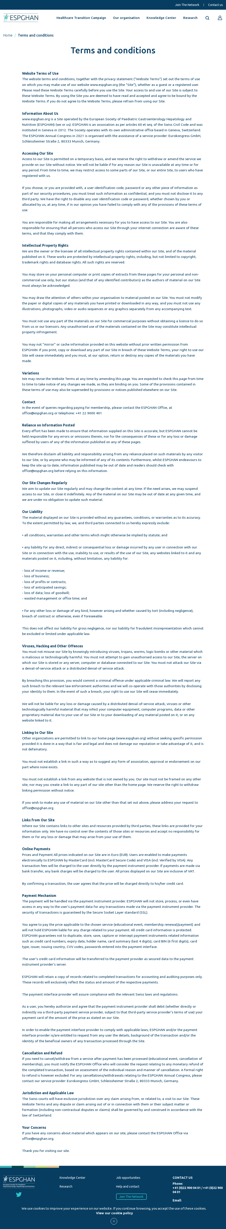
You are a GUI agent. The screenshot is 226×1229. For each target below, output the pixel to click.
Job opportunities (128, 1177)
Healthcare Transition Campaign (81, 18)
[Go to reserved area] (220, 18)
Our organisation (126, 18)
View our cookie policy (114, 1213)
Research (190, 18)
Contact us (215, 5)
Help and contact (127, 1186)
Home (8, 35)
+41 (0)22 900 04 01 (187, 1188)
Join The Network (187, 5)
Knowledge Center (161, 18)
